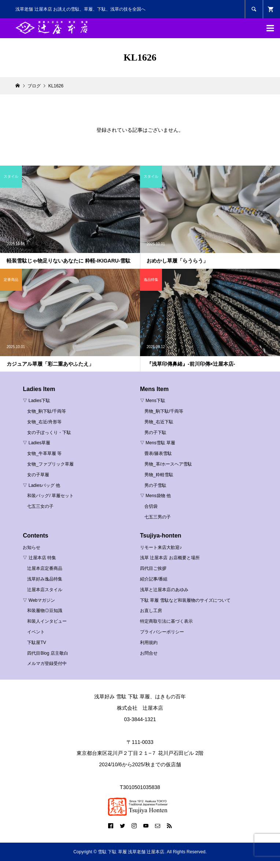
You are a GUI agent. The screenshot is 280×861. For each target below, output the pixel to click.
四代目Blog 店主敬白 (47, 653)
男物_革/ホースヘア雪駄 (168, 464)
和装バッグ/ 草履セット (50, 495)
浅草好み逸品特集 (44, 579)
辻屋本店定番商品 (44, 568)
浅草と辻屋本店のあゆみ (164, 589)
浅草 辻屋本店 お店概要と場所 (170, 557)
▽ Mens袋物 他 (155, 495)
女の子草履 (38, 474)
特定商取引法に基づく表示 (166, 621)
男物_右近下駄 (158, 421)
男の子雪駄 (155, 485)
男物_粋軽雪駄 (158, 474)
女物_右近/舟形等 (44, 421)
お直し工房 (151, 610)
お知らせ (31, 547)
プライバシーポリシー (162, 631)
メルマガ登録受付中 (47, 663)
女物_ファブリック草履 (50, 464)
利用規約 (149, 642)
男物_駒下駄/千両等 (163, 411)
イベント (36, 631)
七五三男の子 (157, 517)
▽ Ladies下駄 (36, 400)
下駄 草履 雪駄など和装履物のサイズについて (185, 600)
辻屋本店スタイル (44, 589)
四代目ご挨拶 (153, 568)
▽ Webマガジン (39, 600)
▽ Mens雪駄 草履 (157, 442)
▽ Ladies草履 (36, 442)
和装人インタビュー (47, 621)
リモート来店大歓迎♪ (161, 547)
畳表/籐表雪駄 (158, 453)
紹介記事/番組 (153, 579)
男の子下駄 (155, 432)
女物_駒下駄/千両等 (46, 411)
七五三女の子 (40, 506)
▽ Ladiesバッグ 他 (41, 485)
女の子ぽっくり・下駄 (49, 432)
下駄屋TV (36, 642)
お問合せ (149, 653)
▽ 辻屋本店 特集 (39, 557)
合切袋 (151, 506)
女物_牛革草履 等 (44, 453)
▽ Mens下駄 (152, 400)
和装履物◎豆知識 (44, 610)
